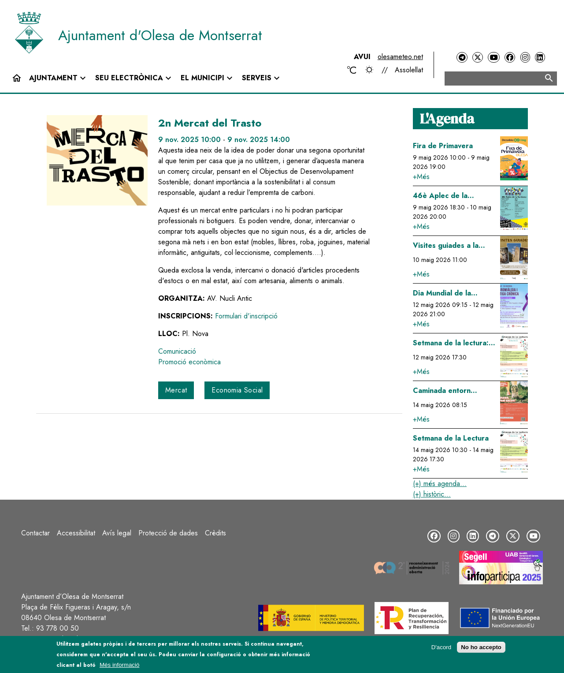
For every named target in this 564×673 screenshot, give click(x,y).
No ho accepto (481, 647)
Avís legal (116, 533)
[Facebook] (510, 57)
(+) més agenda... (440, 484)
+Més (421, 177)
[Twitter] (477, 57)
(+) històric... (432, 494)
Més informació (119, 665)
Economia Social (237, 390)
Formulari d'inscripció (246, 316)
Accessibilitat (76, 533)
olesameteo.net (400, 57)
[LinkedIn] (540, 57)
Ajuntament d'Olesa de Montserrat (160, 35)
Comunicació (177, 351)
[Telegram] (461, 57)
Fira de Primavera (443, 146)
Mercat (176, 390)
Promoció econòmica (189, 362)
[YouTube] (493, 57)
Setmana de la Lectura (451, 438)
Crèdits (215, 533)
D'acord (441, 647)
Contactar (35, 533)
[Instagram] (525, 57)
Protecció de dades (168, 533)
